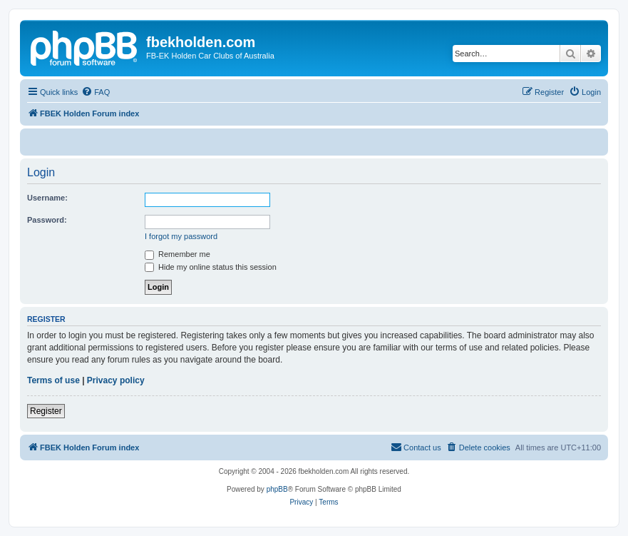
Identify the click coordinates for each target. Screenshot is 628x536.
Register (46, 411)
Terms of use (53, 380)
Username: (47, 197)
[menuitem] (95, 92)
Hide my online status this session (211, 267)
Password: (47, 220)
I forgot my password (181, 236)
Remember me (177, 254)
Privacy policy (116, 380)
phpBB (277, 489)
